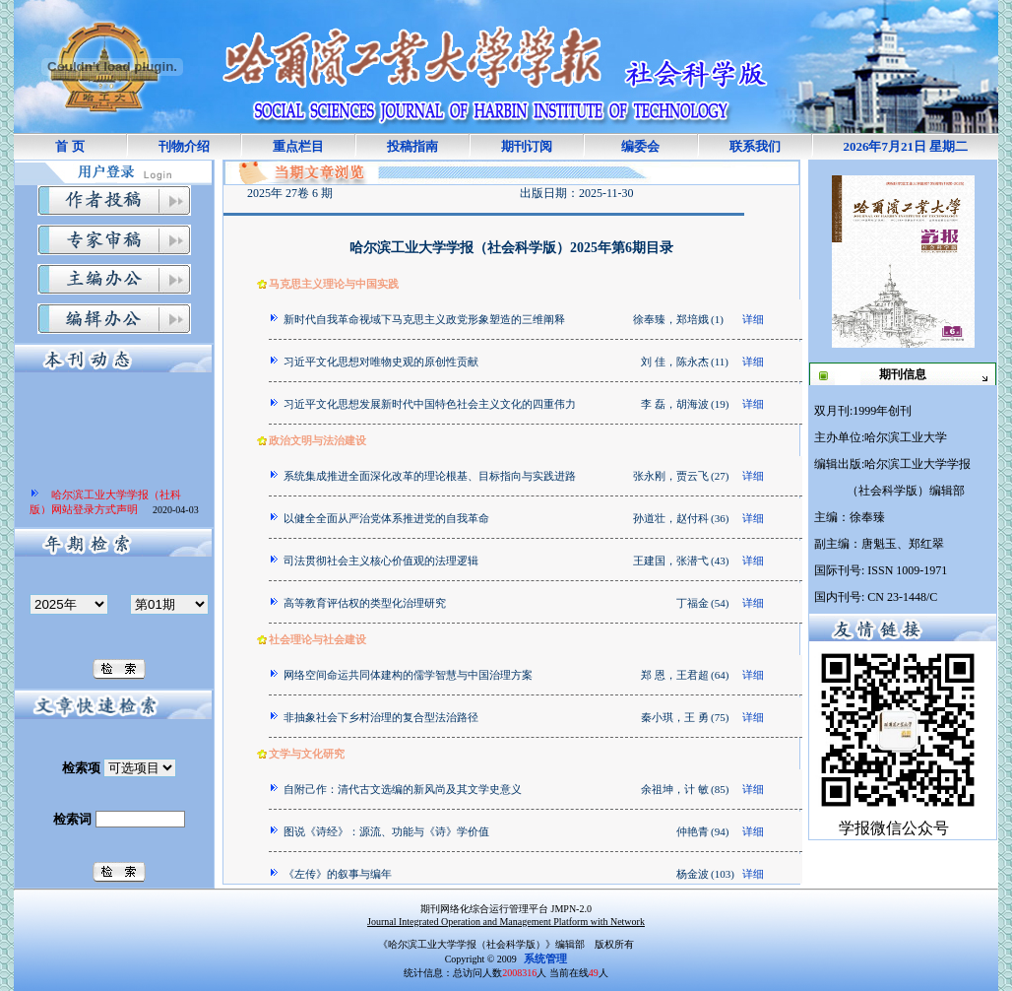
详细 (753, 319)
